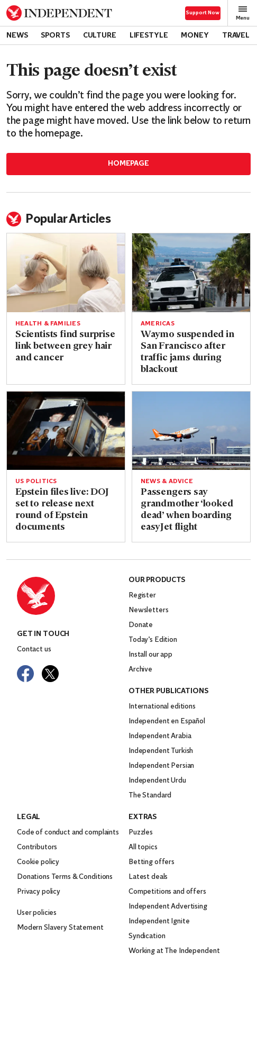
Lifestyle (149, 36)
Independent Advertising (167, 907)
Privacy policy (38, 892)
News (16, 36)
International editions (162, 707)
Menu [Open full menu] (243, 13)
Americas (158, 324)
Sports (55, 36)
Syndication (146, 936)
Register (142, 596)
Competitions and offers (167, 892)
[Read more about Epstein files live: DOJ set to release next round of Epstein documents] (66, 431)
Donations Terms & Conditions (65, 877)
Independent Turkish (160, 751)
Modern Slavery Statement (60, 928)
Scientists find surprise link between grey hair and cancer (65, 346)
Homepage (128, 164)
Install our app (150, 655)
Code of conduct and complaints (68, 833)
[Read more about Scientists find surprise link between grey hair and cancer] (66, 272)
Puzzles (140, 833)
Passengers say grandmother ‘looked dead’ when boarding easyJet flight (187, 509)
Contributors (37, 847)
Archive (140, 670)
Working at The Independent (173, 951)
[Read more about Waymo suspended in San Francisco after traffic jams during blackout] (191, 272)
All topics (143, 847)
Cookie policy (38, 862)
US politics (36, 481)
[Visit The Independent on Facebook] (25, 673)
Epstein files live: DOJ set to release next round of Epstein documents (62, 509)
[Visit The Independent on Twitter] (50, 673)
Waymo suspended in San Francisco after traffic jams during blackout (187, 352)
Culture (99, 36)
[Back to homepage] (59, 13)
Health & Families (47, 324)
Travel (236, 36)
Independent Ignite (158, 921)
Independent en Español (166, 721)
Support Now (202, 13)
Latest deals (148, 877)
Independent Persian (161, 766)
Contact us (34, 649)
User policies (37, 913)
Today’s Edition (152, 640)
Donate (140, 625)
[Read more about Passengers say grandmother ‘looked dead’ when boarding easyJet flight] (191, 431)
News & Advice (167, 481)
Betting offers (151, 862)
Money (194, 36)
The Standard (149, 796)
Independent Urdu (157, 781)
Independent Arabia (159, 736)
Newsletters (148, 610)
